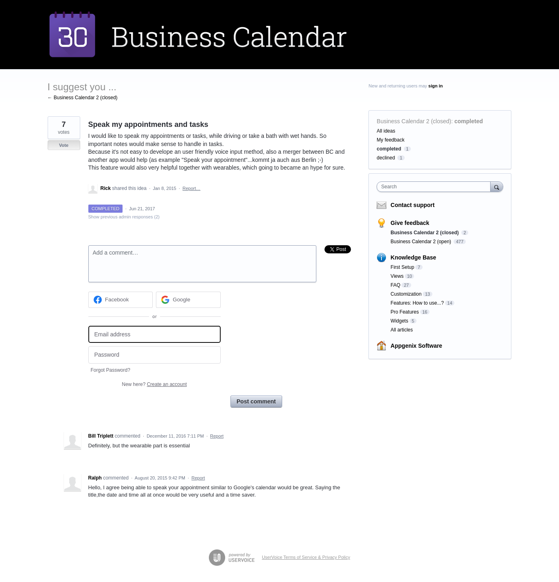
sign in (435, 85)
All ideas (386, 131)
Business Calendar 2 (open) (421, 241)
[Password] (154, 355)
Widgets (399, 321)
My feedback (390, 140)
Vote (63, 145)
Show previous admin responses (124, 216)
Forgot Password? (110, 370)
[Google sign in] (188, 300)
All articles (401, 330)
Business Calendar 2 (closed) (414, 121)
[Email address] (154, 334)
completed (468, 121)
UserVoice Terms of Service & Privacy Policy (306, 557)
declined (386, 158)
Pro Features (404, 312)
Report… (191, 188)
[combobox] (435, 187)
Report (217, 436)
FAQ (395, 285)
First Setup (402, 267)
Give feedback (409, 223)
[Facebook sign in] (120, 300)
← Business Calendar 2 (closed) (83, 97)
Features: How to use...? (417, 303)
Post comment (256, 401)
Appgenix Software (416, 345)
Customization (405, 294)
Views (396, 276)
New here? (154, 384)
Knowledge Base (413, 257)
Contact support (412, 205)
